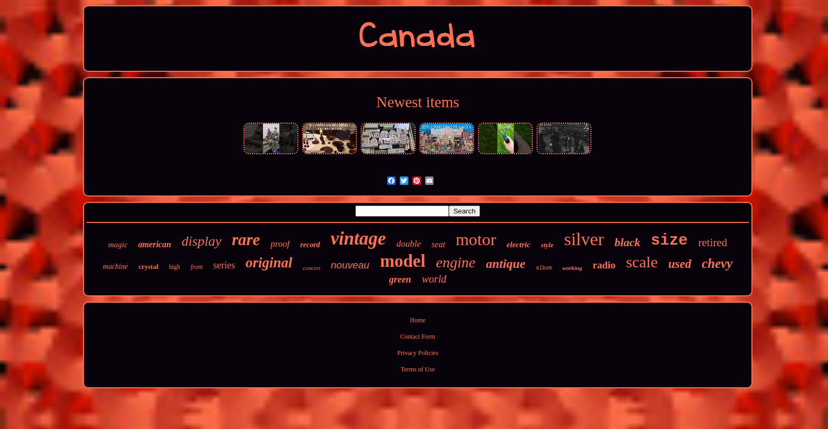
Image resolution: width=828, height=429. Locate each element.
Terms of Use (418, 369)
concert (312, 268)
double (409, 244)
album (544, 268)
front (197, 267)
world (434, 279)
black (628, 242)
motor (476, 239)
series (224, 265)
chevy (717, 263)
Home (417, 320)
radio (603, 265)
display (201, 241)
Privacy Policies (417, 353)
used (679, 264)
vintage (358, 238)
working (572, 268)
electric (518, 244)
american (154, 244)
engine (456, 262)
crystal (148, 267)
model (402, 261)
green (400, 279)
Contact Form (417, 336)
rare (246, 239)
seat (438, 244)
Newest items (417, 102)
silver (584, 239)
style (547, 245)
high (174, 267)
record (310, 245)
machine (115, 267)
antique (505, 264)
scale (642, 262)
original (269, 263)
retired (712, 242)
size (669, 240)
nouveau (350, 265)
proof (279, 244)
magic (118, 244)
